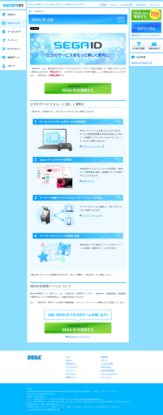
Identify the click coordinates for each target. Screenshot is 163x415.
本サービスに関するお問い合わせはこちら (88, 399)
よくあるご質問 (127, 5)
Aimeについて (88, 181)
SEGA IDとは (71, 364)
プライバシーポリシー (109, 374)
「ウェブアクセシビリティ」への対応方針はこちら (43, 409)
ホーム (68, 357)
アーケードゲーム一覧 (92, 215)
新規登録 (103, 5)
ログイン (113, 5)
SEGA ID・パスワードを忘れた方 (147, 35)
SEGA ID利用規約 (108, 370)
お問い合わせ (141, 5)
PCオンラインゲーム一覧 (93, 146)
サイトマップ (155, 5)
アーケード (70, 370)
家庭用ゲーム (71, 377)
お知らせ (69, 360)
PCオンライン (71, 374)
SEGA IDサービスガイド (79, 337)
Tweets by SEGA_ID (141, 63)
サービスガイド (72, 367)
